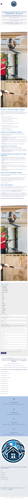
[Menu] (1, 4)
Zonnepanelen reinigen (4, 477)
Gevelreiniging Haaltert (4, 387)
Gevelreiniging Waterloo (4, 385)
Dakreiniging (3, 474)
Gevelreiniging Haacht (4, 381)
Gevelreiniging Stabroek (4, 391)
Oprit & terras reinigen (4, 479)
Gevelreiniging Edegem (4, 383)
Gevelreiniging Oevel (4, 375)
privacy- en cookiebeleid (18, 351)
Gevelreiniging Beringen (4, 393)
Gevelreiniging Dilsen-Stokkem (5, 377)
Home (2, 470)
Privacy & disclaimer (17, 497)
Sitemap (22, 497)
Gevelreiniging (3, 475)
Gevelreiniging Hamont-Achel (5, 373)
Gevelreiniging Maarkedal (5, 389)
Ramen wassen (3, 472)
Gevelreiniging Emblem (4, 379)
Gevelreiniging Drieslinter (4, 371)
